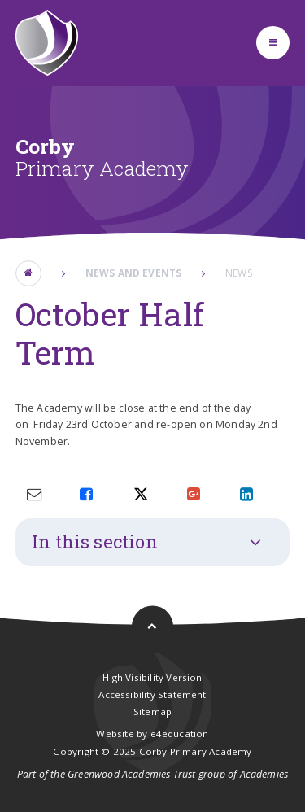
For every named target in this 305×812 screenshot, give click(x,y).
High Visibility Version (152, 677)
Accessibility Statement (152, 694)
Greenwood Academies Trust (132, 774)
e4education (179, 733)
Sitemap (152, 711)
